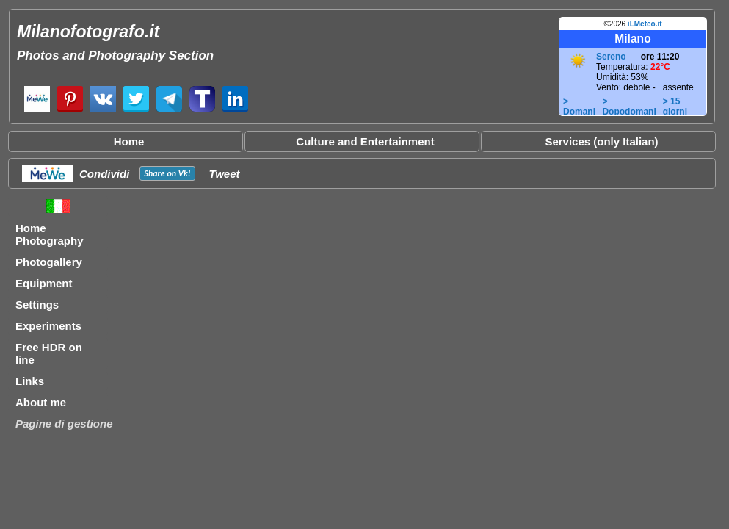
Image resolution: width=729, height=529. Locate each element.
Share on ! (167, 173)
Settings (37, 304)
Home (129, 141)
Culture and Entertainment (365, 141)
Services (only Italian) (601, 141)
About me (40, 402)
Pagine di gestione (64, 423)
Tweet (224, 174)
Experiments (48, 326)
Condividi (104, 174)
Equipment (44, 283)
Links (29, 381)
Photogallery (48, 262)
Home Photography (49, 234)
